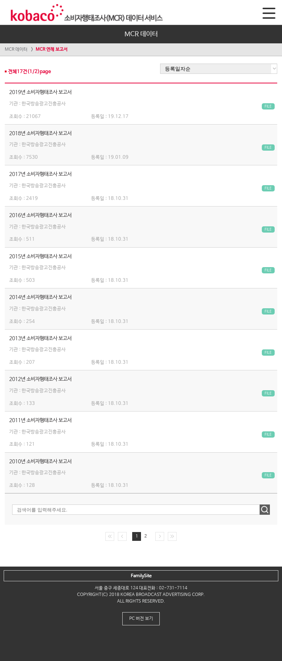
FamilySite (141, 576)
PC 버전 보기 (141, 618)
